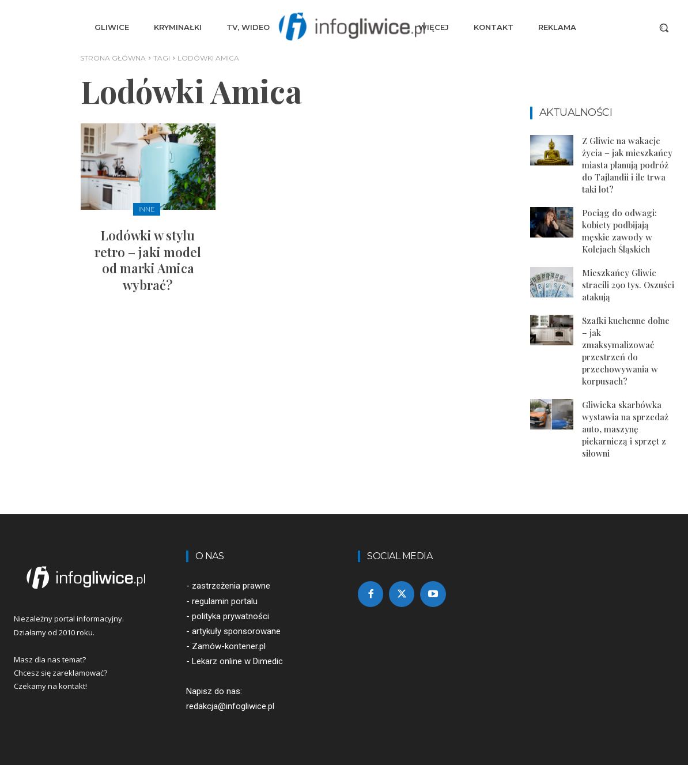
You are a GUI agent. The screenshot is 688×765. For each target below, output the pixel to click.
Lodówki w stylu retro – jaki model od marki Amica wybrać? (147, 260)
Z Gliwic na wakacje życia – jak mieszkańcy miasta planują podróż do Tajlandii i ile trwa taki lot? (627, 165)
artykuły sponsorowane (236, 631)
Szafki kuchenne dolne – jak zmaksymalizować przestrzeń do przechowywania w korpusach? (626, 351)
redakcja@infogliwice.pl (230, 706)
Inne (146, 209)
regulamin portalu (225, 601)
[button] (663, 27)
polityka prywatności (230, 616)
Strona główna (113, 58)
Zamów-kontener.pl (229, 646)
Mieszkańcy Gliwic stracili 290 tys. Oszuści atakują (628, 285)
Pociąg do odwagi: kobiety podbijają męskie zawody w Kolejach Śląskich (619, 231)
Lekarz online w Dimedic (237, 661)
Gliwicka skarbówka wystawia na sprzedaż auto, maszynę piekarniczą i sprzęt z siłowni (625, 429)
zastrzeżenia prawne (231, 586)
